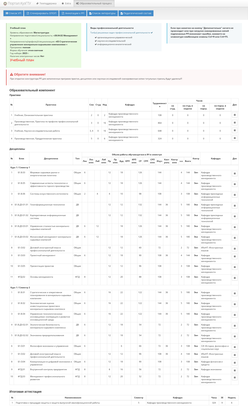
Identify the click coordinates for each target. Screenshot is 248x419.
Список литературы (102, 13)
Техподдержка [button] (46, 3)
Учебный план (22, 60)
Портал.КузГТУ (17, 3)
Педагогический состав (136, 13)
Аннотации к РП (72, 13)
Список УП (13, 13)
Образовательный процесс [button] (94, 3)
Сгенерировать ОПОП (41, 13)
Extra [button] (66, 3)
